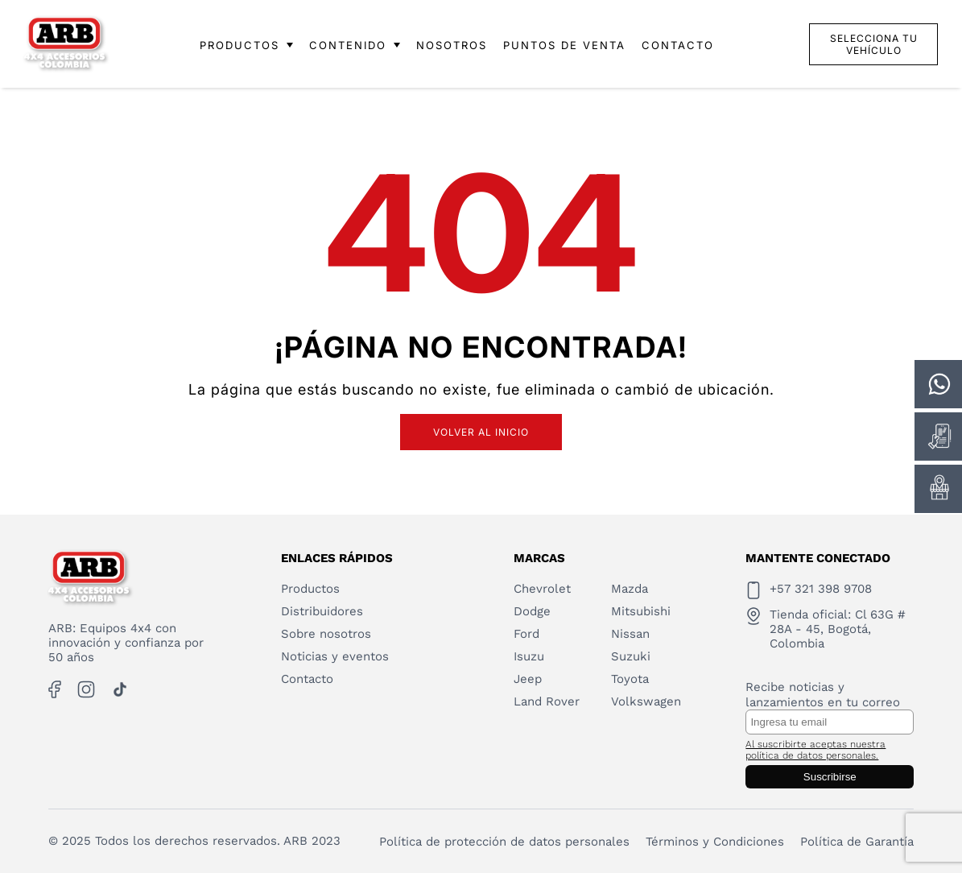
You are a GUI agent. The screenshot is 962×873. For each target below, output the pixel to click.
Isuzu (529, 656)
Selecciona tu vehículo (874, 44)
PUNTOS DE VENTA (564, 45)
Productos (310, 588)
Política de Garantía (857, 841)
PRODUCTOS (246, 45)
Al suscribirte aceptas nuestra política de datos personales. (815, 750)
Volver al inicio (481, 432)
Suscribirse (830, 777)
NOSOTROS (451, 45)
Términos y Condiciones (715, 841)
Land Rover (547, 701)
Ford (526, 634)
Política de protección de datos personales (504, 841)
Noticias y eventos (335, 656)
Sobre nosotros (326, 634)
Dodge (532, 611)
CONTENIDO (354, 45)
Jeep (528, 679)
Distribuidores (322, 611)
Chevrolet (542, 588)
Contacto (307, 679)
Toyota (630, 679)
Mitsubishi (641, 611)
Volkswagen (646, 701)
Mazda (629, 588)
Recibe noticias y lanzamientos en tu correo (822, 695)
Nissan (630, 634)
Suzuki (630, 656)
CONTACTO (678, 45)
